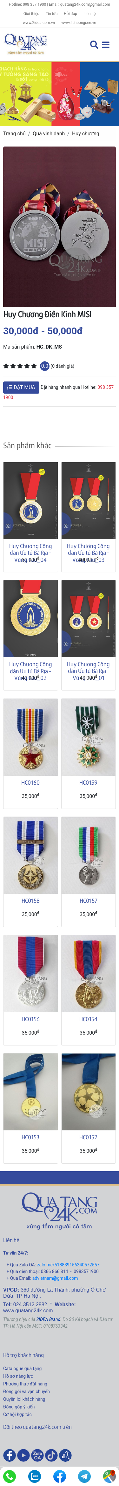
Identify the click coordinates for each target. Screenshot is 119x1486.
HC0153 (30, 1137)
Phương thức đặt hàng (25, 1383)
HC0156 (31, 1018)
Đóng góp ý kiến (19, 1406)
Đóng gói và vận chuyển (26, 1391)
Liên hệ (89, 13)
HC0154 (88, 1018)
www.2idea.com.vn (39, 22)
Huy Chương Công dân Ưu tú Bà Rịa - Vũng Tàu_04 (30, 552)
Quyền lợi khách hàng (24, 1399)
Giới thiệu (31, 13)
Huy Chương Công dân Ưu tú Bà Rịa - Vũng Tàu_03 (88, 552)
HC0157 (88, 900)
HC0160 (30, 782)
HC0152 (88, 1137)
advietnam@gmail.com (55, 1278)
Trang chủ (14, 134)
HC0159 (88, 782)
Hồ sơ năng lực (18, 1376)
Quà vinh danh (49, 134)
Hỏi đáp (70, 13)
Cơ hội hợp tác (17, 1414)
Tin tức (51, 13)
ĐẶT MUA (21, 387)
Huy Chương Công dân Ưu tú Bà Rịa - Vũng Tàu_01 (88, 670)
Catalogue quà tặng (22, 1368)
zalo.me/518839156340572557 (68, 1264)
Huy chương (85, 134)
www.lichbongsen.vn (78, 22)
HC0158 (31, 900)
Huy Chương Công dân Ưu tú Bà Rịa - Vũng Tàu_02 (30, 670)
